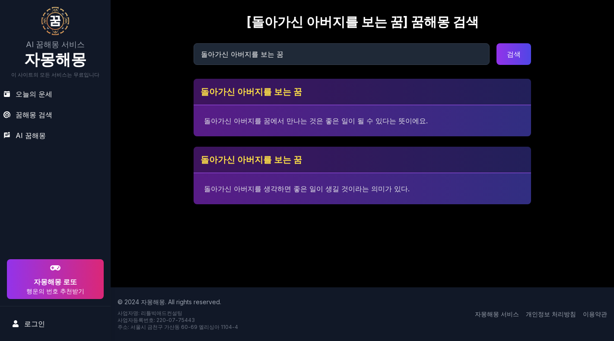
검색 (514, 54)
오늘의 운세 (27, 94)
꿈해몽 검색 (27, 114)
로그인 (28, 323)
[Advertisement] (54, 202)
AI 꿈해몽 (24, 135)
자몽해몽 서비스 (497, 314)
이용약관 (595, 314)
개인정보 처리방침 (551, 314)
